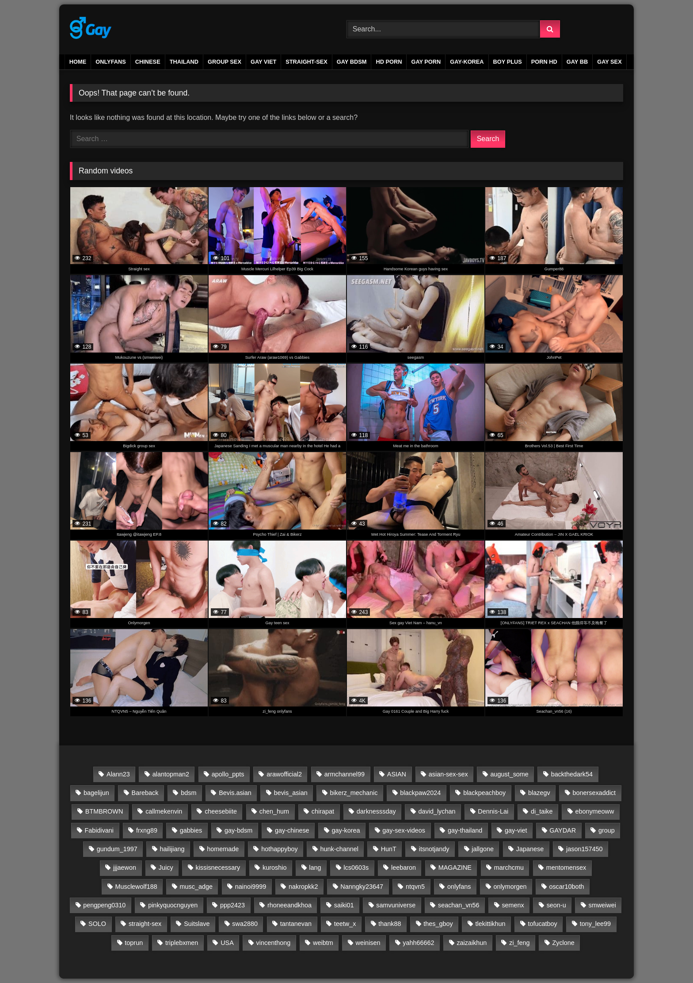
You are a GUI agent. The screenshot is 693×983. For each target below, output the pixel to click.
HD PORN (389, 61)
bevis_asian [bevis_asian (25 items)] (291, 792)
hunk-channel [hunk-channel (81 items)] (339, 848)
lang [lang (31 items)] (315, 867)
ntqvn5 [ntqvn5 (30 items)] (415, 886)
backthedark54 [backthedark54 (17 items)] (572, 774)
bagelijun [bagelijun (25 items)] (96, 792)
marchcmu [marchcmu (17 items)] (509, 867)
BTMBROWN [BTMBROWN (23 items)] (104, 811)
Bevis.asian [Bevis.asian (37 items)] (235, 792)
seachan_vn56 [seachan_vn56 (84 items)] (459, 905)
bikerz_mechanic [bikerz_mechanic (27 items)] (353, 792)
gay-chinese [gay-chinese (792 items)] (292, 830)
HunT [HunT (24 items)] (388, 848)
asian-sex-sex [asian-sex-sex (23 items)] (448, 774)
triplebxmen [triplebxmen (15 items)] (181, 942)
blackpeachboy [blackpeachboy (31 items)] (484, 792)
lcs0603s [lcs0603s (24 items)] (356, 867)
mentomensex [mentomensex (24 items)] (566, 867)
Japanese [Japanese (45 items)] (530, 848)
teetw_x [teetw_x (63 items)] (345, 923)
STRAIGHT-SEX (306, 61)
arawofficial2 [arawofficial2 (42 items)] (284, 774)
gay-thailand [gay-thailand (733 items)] (465, 830)
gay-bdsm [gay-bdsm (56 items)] (238, 830)
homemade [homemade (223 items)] (223, 848)
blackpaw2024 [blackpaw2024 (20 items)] (420, 792)
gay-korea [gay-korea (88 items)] (345, 830)
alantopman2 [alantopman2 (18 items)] (170, 774)
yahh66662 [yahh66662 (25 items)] (418, 942)
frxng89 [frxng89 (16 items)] (146, 830)
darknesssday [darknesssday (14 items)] (376, 811)
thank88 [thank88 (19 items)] (389, 923)
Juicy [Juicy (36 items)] (166, 867)
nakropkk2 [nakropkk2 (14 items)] (303, 886)
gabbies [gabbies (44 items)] (191, 830)
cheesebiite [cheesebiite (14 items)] (221, 811)
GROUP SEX (224, 61)
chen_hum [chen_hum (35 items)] (274, 811)
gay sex (609, 61)
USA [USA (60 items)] (227, 942)
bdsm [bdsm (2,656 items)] (188, 792)
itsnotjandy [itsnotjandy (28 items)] (434, 848)
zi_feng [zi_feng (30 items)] (519, 942)
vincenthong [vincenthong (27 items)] (273, 942)
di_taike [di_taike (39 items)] (542, 811)
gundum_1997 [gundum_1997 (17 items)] (117, 848)
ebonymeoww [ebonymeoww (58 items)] (594, 811)
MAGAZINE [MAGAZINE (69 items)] (455, 867)
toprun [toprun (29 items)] (134, 942)
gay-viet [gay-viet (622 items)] (516, 830)
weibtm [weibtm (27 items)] (323, 942)
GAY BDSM (352, 61)
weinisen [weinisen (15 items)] (367, 942)
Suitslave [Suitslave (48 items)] (196, 923)
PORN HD (544, 61)
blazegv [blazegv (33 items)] (539, 792)
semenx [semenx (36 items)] (513, 905)
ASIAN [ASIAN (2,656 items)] (396, 774)
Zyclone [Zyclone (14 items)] (563, 942)
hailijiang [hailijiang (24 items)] (172, 848)
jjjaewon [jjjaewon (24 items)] (124, 867)
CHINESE (147, 61)
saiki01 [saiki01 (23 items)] (344, 905)
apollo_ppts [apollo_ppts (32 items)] (228, 774)
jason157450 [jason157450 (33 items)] (584, 848)
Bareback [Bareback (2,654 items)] (145, 792)
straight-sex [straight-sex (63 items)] (145, 923)
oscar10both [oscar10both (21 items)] (566, 886)
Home (77, 61)
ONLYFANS (110, 61)
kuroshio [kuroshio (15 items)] (274, 867)
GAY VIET (263, 61)
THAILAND (184, 61)
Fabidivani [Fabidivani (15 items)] (99, 830)
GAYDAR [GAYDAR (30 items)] (562, 830)
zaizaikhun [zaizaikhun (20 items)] (472, 942)
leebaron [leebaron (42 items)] (403, 867)
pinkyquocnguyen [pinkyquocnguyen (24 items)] (173, 905)
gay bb (577, 61)
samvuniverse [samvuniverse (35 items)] (395, 905)
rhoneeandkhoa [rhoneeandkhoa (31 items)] (289, 905)
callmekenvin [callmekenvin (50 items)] (163, 811)
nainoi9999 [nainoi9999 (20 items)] (250, 886)
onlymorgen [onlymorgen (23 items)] (509, 886)
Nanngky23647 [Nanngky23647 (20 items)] (361, 886)
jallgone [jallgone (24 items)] (483, 848)
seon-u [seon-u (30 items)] (556, 905)
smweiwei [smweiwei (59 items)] (602, 905)
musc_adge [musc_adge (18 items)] (196, 886)
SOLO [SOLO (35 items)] (97, 923)
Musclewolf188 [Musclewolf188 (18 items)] (136, 886)
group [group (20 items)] (606, 830)
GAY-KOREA (467, 61)
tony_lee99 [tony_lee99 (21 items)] (595, 923)
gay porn (426, 61)
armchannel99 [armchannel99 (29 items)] (344, 774)
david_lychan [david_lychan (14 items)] (436, 811)
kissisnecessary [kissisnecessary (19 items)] (217, 867)
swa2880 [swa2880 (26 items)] (245, 923)
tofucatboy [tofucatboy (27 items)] (542, 923)
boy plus (507, 61)
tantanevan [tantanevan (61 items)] (296, 923)
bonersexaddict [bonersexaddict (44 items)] (594, 792)
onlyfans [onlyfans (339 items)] (459, 886)
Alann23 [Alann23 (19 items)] (118, 774)
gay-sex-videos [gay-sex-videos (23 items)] (403, 830)
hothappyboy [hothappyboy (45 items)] (279, 848)
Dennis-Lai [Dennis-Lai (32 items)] (493, 811)
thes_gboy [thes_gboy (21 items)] (438, 923)
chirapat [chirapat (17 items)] (323, 811)
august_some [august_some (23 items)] (509, 774)
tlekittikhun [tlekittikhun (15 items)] (491, 923)
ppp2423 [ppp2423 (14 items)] (232, 905)
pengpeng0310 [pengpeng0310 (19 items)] (104, 905)
